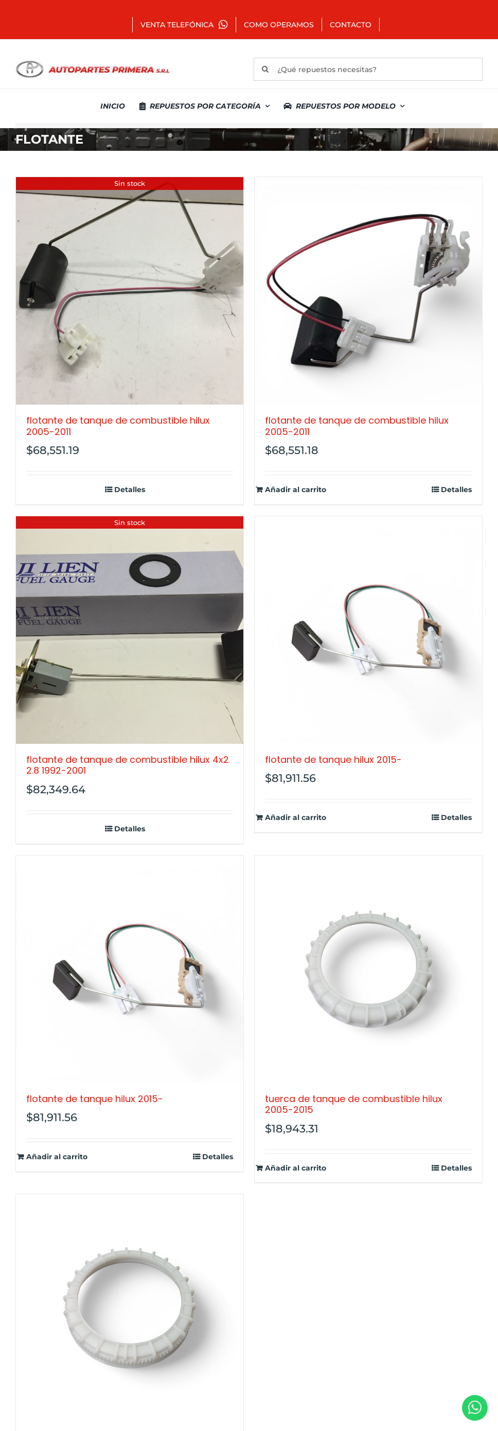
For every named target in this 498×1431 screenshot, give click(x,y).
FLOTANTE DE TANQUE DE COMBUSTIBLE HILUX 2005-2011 (118, 426)
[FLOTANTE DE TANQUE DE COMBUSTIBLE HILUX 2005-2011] (129, 291)
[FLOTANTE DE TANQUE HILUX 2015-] (368, 630)
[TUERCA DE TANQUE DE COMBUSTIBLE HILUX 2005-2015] (368, 969)
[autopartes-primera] (92, 61)
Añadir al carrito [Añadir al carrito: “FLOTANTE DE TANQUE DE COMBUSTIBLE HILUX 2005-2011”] (295, 489)
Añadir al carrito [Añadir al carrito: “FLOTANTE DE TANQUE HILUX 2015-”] (295, 817)
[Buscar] (265, 69)
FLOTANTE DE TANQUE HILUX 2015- (333, 759)
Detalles (129, 489)
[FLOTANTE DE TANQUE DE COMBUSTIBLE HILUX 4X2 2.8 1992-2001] (129, 630)
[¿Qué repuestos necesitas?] (368, 69)
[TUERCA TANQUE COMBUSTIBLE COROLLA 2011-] (129, 1308)
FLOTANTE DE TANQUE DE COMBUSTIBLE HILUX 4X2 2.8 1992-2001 (127, 765)
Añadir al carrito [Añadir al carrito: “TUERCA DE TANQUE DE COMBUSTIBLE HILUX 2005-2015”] (295, 1168)
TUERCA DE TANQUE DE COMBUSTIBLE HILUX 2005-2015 (353, 1104)
